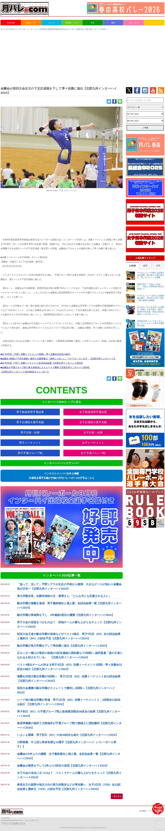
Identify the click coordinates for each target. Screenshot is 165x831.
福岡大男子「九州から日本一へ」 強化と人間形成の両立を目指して (150, 286)
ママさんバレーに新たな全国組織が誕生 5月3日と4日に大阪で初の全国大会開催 (150, 298)
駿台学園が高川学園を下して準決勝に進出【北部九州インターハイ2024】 (62, 645)
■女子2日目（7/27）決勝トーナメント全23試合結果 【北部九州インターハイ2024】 (42, 363)
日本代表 (11, 23)
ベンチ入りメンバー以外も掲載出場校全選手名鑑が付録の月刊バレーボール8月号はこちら (61, 475)
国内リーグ (31, 23)
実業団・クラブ (72, 23)
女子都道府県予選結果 (93, 412)
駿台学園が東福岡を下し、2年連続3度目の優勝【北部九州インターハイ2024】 (65, 614)
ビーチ (52, 23)
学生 (93, 23)
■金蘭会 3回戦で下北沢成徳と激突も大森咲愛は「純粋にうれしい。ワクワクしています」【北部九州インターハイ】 (58, 358)
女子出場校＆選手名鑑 (93, 422)
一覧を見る (117, 796)
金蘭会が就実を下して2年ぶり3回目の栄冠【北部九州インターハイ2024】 (63, 765)
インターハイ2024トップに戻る (61, 401)
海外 (113, 23)
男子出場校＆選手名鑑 (30, 422)
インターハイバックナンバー (61, 463)
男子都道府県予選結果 (30, 412)
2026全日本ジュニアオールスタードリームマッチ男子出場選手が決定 (150, 323)
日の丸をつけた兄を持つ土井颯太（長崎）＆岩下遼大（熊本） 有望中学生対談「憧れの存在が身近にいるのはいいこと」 (150, 310)
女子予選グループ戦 (93, 453)
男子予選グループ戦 (30, 453)
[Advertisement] (82, 54)
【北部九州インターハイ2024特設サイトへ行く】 (25, 372)
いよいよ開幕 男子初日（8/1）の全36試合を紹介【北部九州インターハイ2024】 (67, 734)
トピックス (133, 23)
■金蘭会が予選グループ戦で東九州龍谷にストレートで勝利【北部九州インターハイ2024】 (45, 367)
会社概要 (142, 811)
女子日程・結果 (93, 432)
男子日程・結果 (30, 432)
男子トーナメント (30, 442)
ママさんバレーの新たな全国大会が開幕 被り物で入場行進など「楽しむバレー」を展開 (150, 275)
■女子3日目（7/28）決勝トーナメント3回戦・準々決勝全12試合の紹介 (36, 354)
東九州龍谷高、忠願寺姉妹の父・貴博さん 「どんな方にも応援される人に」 (64, 595)
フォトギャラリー (154, 23)
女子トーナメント (93, 442)
